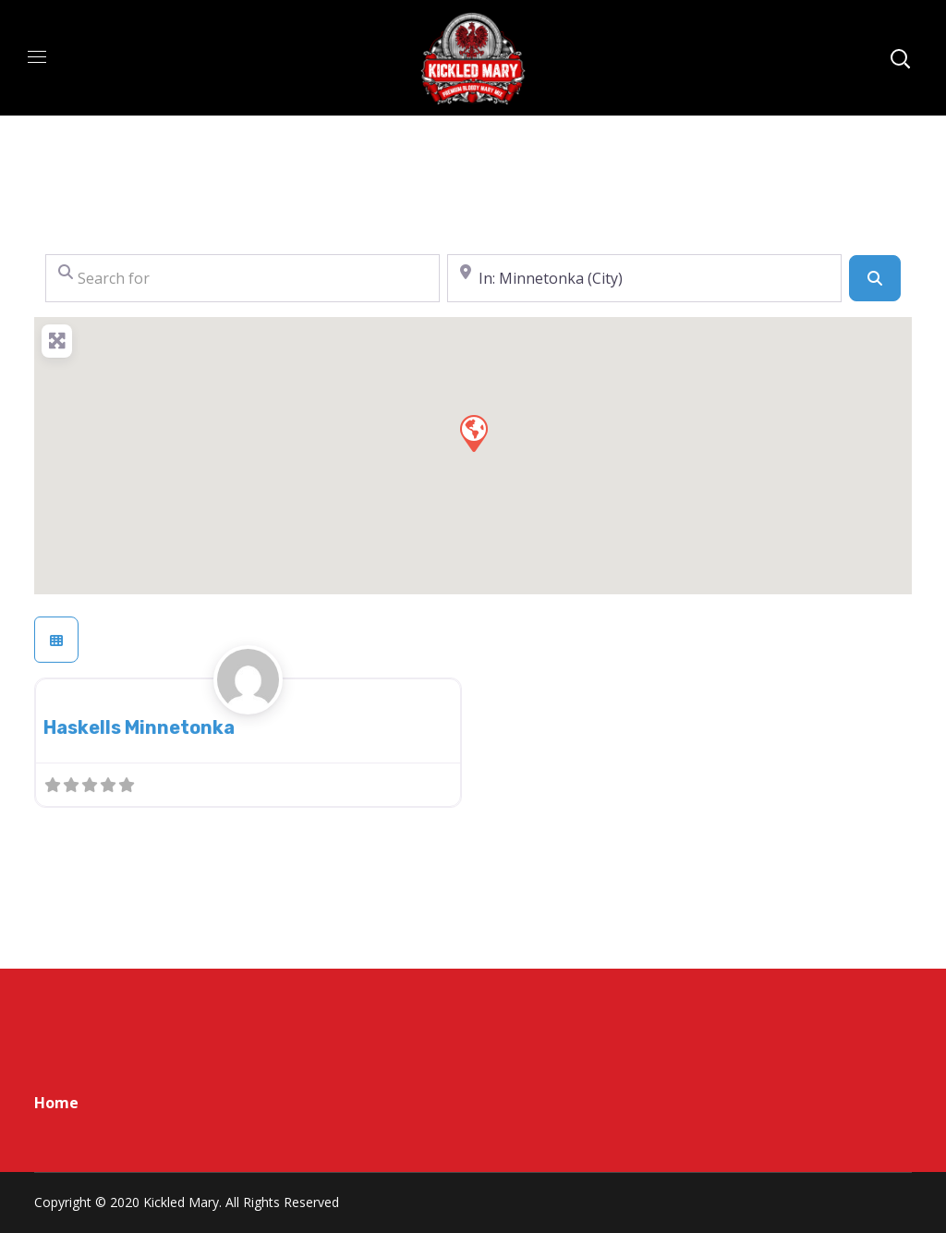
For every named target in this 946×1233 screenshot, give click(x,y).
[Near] (644, 278)
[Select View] (56, 639)
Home (56, 1103)
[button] (473, 432)
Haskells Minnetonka (139, 727)
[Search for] (242, 278)
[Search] (875, 278)
